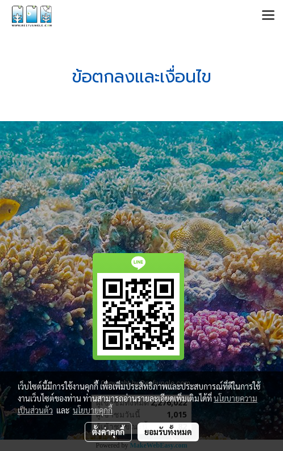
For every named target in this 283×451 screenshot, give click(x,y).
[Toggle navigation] (268, 15)
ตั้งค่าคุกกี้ (108, 432)
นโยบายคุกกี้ (93, 410)
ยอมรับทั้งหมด (168, 432)
